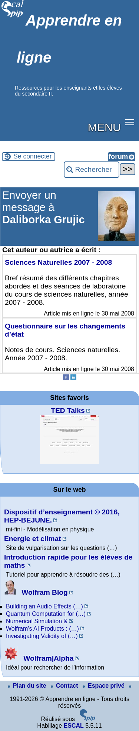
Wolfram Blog (36, 592)
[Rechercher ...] (91, 169)
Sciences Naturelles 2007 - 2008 (58, 262)
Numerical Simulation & (36, 621)
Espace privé (104, 685)
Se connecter (32, 156)
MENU (104, 127)
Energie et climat (32, 539)
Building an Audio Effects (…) (44, 606)
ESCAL (73, 725)
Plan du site (28, 685)
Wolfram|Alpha (38, 658)
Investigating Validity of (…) (42, 636)
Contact (65, 685)
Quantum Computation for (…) (46, 614)
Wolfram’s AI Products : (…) (42, 628)
